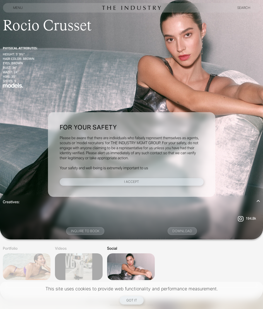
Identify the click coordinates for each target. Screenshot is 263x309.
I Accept (131, 182)
